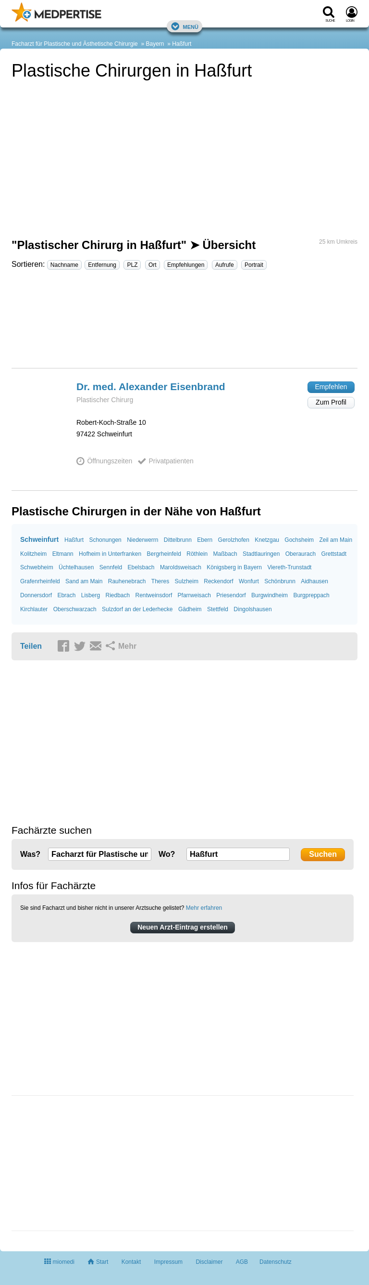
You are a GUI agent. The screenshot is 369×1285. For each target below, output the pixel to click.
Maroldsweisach (180, 567)
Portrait (254, 265)
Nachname (64, 265)
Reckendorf (218, 581)
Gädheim (190, 609)
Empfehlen (331, 387)
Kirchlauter (34, 609)
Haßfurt (181, 43)
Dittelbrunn (178, 540)
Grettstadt (333, 554)
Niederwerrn (142, 540)
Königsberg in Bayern (234, 567)
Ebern (204, 540)
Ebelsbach (141, 567)
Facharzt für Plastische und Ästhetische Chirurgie (75, 43)
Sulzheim (186, 581)
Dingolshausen (252, 609)
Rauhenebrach (127, 581)
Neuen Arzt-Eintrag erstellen (182, 927)
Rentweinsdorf (153, 595)
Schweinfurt (39, 539)
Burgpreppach (311, 595)
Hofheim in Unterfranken (110, 554)
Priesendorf (231, 595)
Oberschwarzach (75, 609)
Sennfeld (110, 567)
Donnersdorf (36, 595)
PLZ (132, 265)
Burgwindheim (269, 595)
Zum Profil (331, 402)
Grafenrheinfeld (40, 581)
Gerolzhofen (233, 540)
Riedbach (117, 595)
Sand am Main (83, 581)
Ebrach (66, 595)
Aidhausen (314, 581)
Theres (160, 581)
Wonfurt (249, 581)
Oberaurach (300, 554)
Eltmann (63, 554)
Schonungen (105, 540)
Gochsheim (299, 540)
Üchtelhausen (76, 567)
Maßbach (225, 554)
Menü (184, 26)
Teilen (31, 646)
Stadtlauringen (261, 554)
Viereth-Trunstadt (289, 567)
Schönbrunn (279, 581)
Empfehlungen (185, 265)
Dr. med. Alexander (150, 386)
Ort (152, 265)
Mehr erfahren (204, 908)
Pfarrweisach (194, 595)
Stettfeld (217, 609)
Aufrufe (224, 265)
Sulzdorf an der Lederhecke (137, 609)
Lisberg (90, 595)
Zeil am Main (335, 540)
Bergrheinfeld (164, 554)
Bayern (155, 43)
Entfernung (102, 265)
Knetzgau (267, 540)
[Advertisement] (184, 323)
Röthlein (197, 554)
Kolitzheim (33, 554)
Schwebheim (36, 567)
